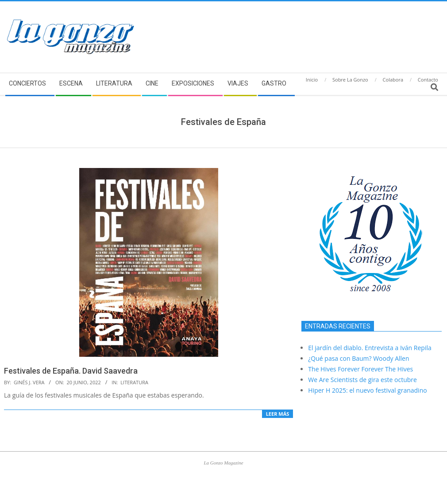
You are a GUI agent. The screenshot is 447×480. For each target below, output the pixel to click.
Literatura (134, 382)
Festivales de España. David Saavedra (71, 370)
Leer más (277, 413)
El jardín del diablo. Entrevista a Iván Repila (369, 347)
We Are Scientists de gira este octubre (362, 379)
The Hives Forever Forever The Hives (360, 369)
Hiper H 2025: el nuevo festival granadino (367, 390)
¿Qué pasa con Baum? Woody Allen (358, 358)
